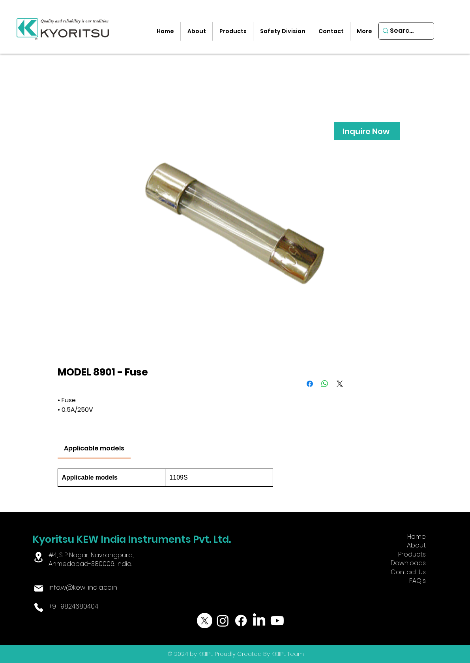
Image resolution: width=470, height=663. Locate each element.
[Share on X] (340, 383)
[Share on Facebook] (310, 383)
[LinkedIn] (259, 620)
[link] (94, 448)
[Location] (38, 557)
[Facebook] (241, 620)
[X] (204, 620)
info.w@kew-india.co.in (83, 587)
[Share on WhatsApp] (325, 383)
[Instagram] (222, 620)
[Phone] (38, 607)
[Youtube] (277, 620)
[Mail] (38, 588)
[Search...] (403, 30)
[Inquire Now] (367, 131)
